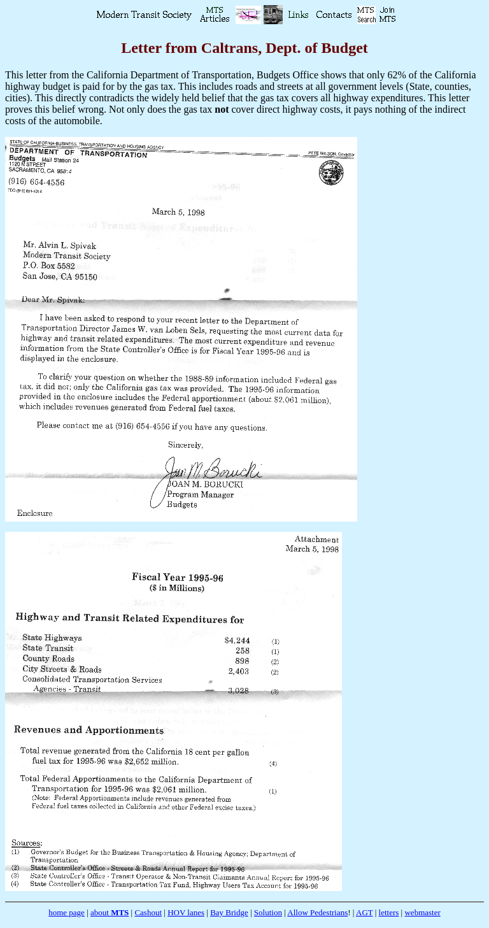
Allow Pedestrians (317, 912)
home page (66, 912)
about (109, 912)
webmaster (422, 912)
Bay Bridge (229, 912)
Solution (268, 912)
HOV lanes (185, 912)
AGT (364, 912)
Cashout (148, 912)
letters (389, 912)
